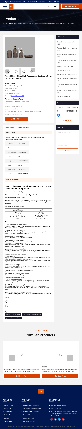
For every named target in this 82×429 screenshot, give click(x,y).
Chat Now (67, 120)
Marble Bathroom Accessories (31, 411)
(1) (67, 79)
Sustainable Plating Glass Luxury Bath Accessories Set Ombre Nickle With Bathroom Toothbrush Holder (21, 370)
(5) (67, 74)
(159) (66, 43)
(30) (66, 55)
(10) (65, 70)
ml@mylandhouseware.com (36, 2)
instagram (63, 419)
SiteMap (6, 418)
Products (10, 23)
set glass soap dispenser (13, 314)
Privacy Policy (8, 421)
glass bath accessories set (13, 318)
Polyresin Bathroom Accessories (32, 408)
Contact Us (7, 415)
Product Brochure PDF (17, 96)
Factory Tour (7, 408)
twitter (59, 419)
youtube (51, 419)
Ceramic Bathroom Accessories (31, 415)
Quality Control (8, 411)
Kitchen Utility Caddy (28, 418)
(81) (67, 49)
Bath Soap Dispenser (29, 421)
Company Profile (8, 405)
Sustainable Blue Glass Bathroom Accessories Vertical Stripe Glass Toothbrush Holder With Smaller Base (59, 370)
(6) (67, 91)
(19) (67, 61)
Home (4, 23)
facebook (55, 419)
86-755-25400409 (53, 2)
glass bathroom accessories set (32, 314)
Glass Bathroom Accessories (22, 23)
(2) (67, 85)
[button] (33, 70)
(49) (65, 66)
